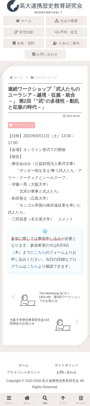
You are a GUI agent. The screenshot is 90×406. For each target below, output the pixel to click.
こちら (40, 252)
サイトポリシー (66, 365)
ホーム (23, 365)
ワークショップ (21, 125)
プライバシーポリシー (23, 372)
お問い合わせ (66, 372)
